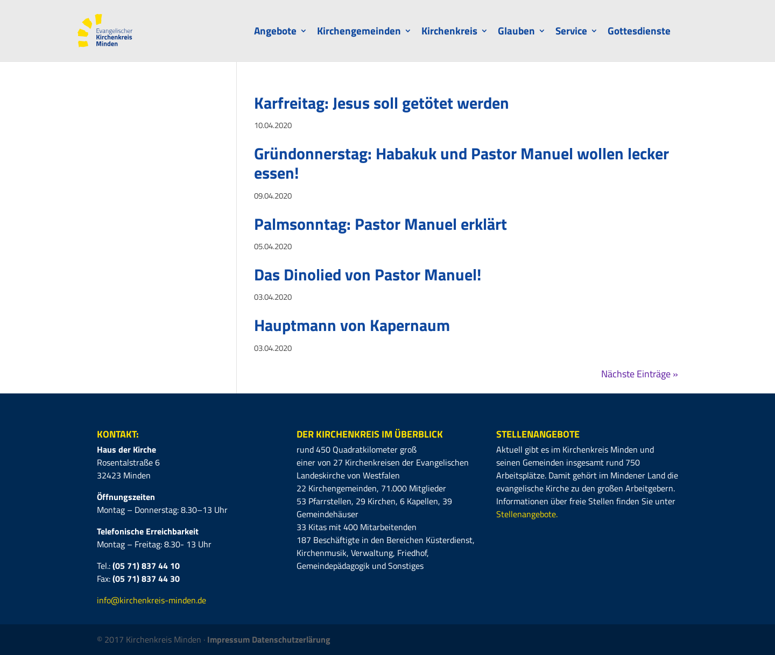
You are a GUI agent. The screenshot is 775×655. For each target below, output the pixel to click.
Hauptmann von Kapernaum (352, 325)
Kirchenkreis (449, 32)
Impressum (229, 639)
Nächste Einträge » (639, 374)
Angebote (275, 32)
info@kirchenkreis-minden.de (151, 600)
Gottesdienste (639, 32)
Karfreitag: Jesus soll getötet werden (381, 102)
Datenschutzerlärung (291, 639)
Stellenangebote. (527, 514)
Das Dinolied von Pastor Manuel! (367, 274)
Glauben (516, 32)
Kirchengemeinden (359, 32)
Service (571, 32)
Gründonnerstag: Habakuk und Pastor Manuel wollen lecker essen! (461, 163)
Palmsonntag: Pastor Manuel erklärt (380, 224)
